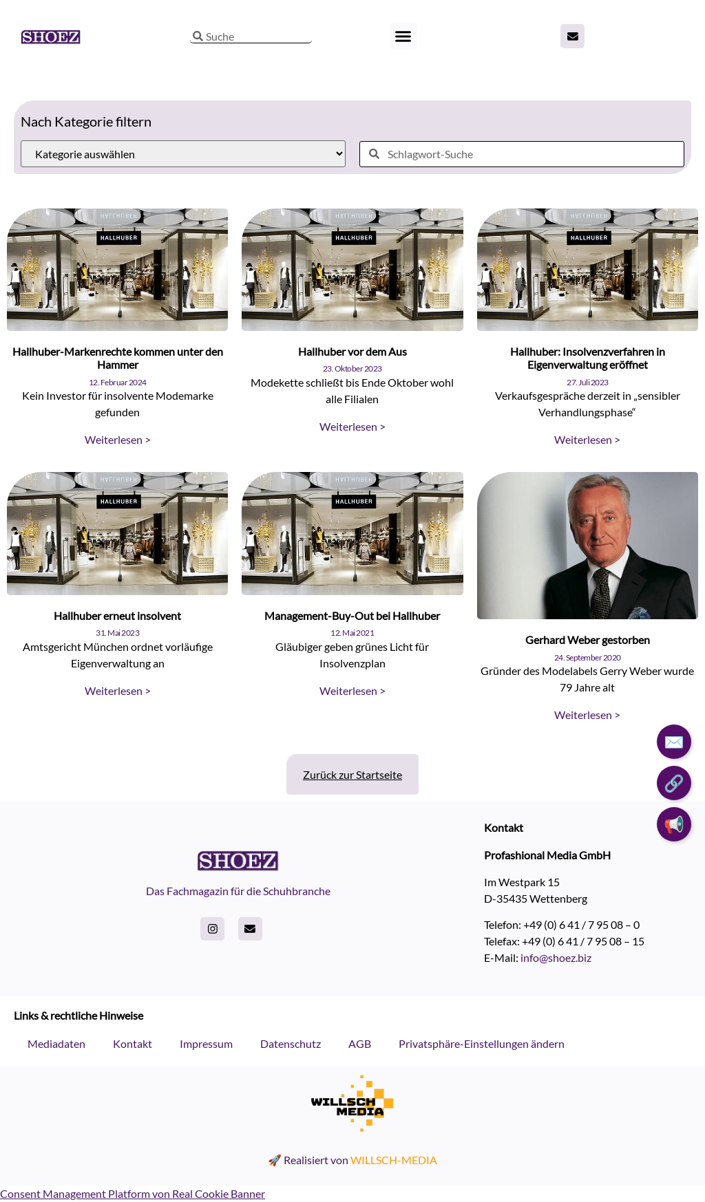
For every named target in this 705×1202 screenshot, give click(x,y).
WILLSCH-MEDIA (393, 1159)
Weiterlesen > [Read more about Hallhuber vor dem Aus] (352, 426)
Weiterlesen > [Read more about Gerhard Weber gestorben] (587, 714)
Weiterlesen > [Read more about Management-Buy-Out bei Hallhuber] (352, 690)
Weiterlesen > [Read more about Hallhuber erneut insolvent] (118, 690)
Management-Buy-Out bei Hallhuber (352, 615)
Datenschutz (290, 1043)
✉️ (674, 741)
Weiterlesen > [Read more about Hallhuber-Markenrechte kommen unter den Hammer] (118, 439)
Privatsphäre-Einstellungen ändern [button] (482, 1043)
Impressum (206, 1043)
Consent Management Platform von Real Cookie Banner (132, 1193)
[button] (403, 36)
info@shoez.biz (555, 957)
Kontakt (132, 1043)
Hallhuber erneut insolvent (117, 615)
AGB (359, 1043)
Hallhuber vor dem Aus (352, 351)
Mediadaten (56, 1043)
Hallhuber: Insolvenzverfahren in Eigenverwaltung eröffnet (587, 358)
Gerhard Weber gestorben (587, 639)
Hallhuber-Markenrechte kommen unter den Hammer (117, 358)
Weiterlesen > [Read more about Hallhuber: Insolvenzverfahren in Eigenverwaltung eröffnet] (587, 439)
